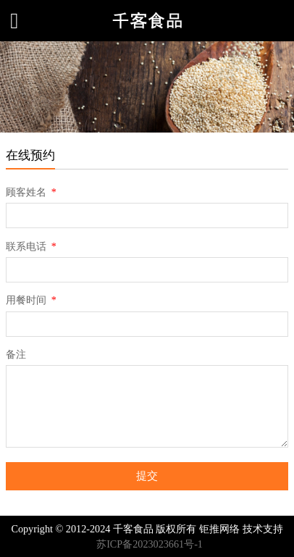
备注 (16, 354)
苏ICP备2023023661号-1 (149, 544)
